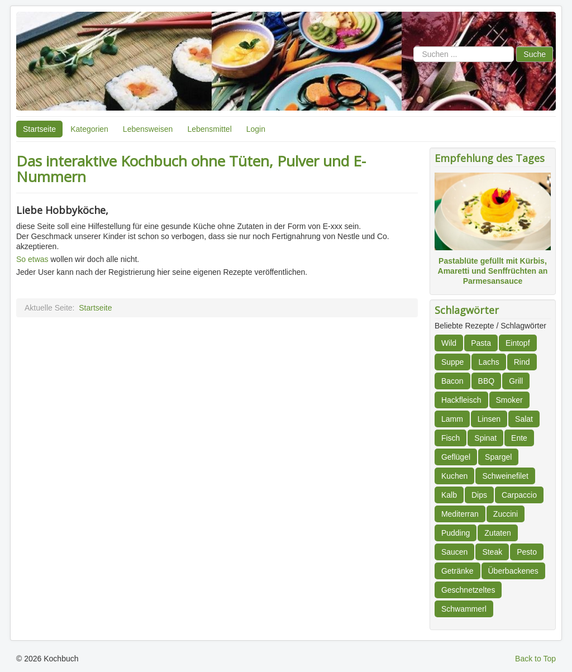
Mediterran (460, 513)
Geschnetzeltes (468, 589)
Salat (524, 418)
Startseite (39, 129)
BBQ (486, 380)
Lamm (452, 418)
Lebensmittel (209, 129)
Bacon (452, 380)
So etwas (33, 259)
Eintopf (518, 343)
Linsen (489, 418)
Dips (479, 494)
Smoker (509, 399)
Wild (448, 343)
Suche (534, 54)
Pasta (481, 343)
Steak (492, 551)
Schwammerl (464, 608)
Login (255, 129)
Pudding (455, 532)
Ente (519, 437)
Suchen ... (413, 46)
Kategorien (89, 129)
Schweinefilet (505, 475)
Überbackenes (513, 570)
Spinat (485, 437)
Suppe (452, 362)
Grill (516, 380)
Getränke (457, 570)
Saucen (454, 551)
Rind (522, 362)
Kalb (449, 494)
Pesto (527, 551)
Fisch (450, 437)
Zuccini (505, 513)
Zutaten (497, 532)
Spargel (498, 456)
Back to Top (535, 658)
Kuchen (454, 475)
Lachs (488, 362)
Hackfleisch (461, 399)
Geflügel (455, 456)
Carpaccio (519, 494)
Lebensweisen (148, 129)
